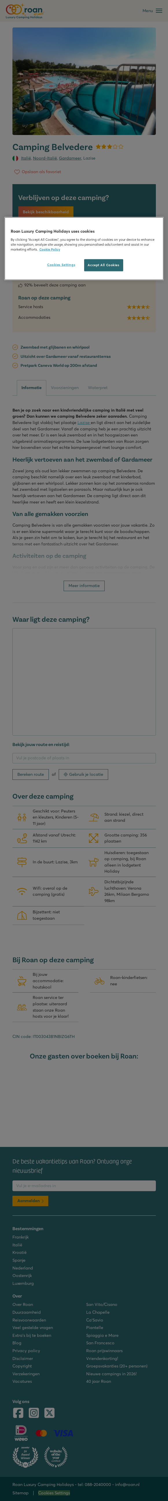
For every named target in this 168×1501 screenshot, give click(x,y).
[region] (84, 248)
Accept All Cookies (103, 265)
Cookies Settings (61, 264)
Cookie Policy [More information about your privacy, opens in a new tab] (49, 249)
